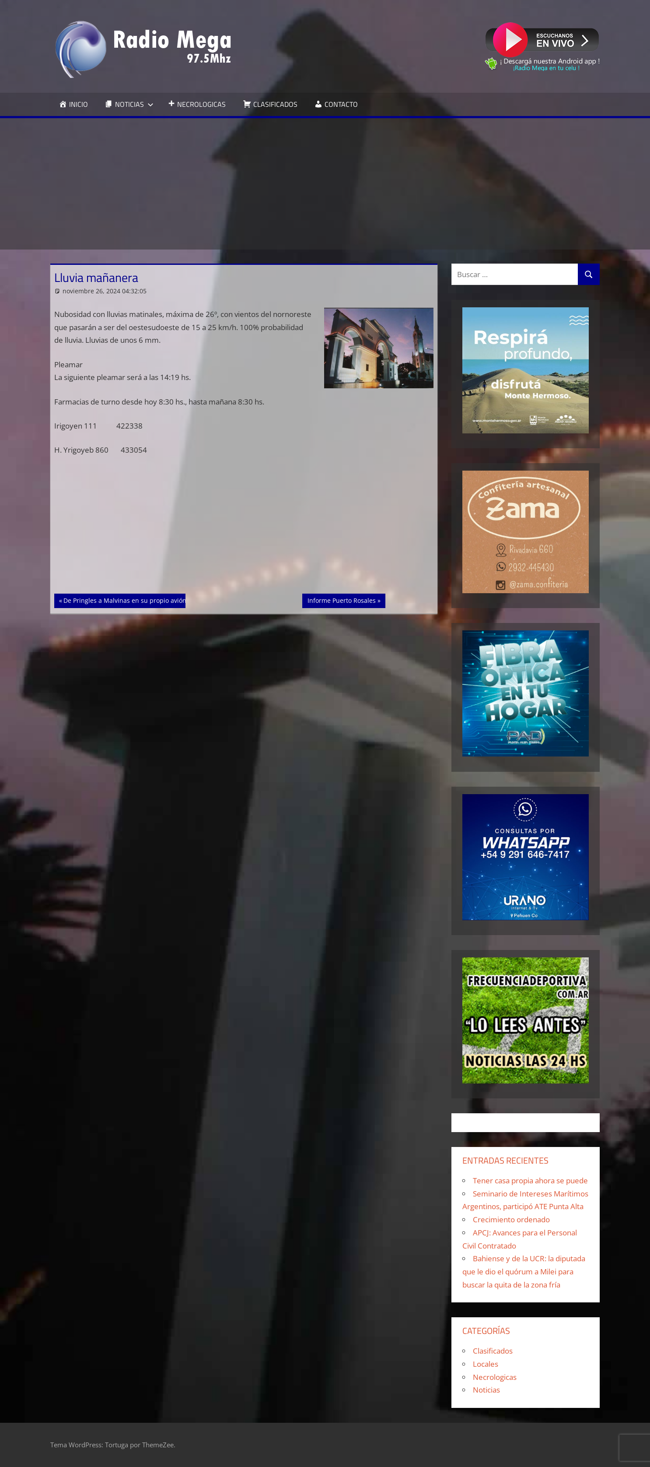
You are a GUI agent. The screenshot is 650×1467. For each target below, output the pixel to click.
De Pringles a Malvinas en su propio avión (124, 600)
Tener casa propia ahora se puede (530, 1180)
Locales (485, 1364)
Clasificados (493, 1351)
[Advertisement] (325, 184)
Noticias (486, 1390)
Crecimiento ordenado (511, 1219)
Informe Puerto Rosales (341, 600)
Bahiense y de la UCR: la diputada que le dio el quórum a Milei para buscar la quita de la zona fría (523, 1271)
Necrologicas (495, 1377)
